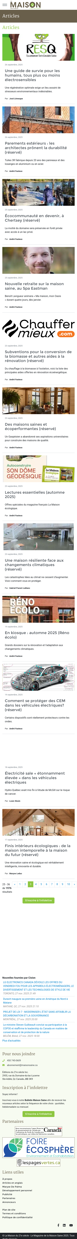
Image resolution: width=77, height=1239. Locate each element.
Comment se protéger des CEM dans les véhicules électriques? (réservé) (35, 705)
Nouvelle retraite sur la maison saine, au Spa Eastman (34, 286)
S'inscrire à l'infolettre (38, 900)
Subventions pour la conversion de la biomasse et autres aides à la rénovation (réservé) (38, 356)
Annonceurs (9, 1202)
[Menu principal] (4, 4)
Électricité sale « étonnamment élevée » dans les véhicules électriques (35, 778)
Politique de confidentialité (17, 1217)
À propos (7, 1179)
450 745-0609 (14, 1060)
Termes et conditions (14, 1213)
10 (68, 884)
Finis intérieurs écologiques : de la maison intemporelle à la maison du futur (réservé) (37, 850)
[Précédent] (14, 884)
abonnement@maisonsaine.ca (22, 1065)
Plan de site (8, 1209)
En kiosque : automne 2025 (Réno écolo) (37, 634)
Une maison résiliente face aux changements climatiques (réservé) (34, 565)
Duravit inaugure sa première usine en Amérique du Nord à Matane (35, 1000)
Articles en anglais (12, 1182)
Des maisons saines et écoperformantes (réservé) (30, 426)
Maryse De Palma (12, 1186)
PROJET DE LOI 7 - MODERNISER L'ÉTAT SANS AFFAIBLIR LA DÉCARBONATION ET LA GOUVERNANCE (37, 1013)
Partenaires (8, 1198)
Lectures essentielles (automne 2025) (35, 494)
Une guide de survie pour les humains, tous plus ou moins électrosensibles (32, 75)
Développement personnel (17, 1190)
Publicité (7, 1194)
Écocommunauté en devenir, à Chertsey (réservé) (34, 218)
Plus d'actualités (11, 1040)
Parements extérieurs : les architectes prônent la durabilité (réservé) (36, 148)
